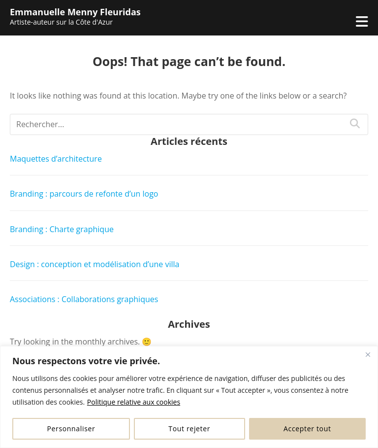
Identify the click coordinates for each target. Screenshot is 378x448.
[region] (189, 397)
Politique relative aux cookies (133, 402)
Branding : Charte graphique (62, 229)
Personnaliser (71, 428)
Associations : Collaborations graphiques (84, 299)
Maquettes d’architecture (56, 158)
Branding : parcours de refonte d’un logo (84, 193)
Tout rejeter (189, 428)
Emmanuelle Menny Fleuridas (75, 12)
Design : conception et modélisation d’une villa (94, 264)
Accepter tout (307, 428)
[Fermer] (368, 354)
